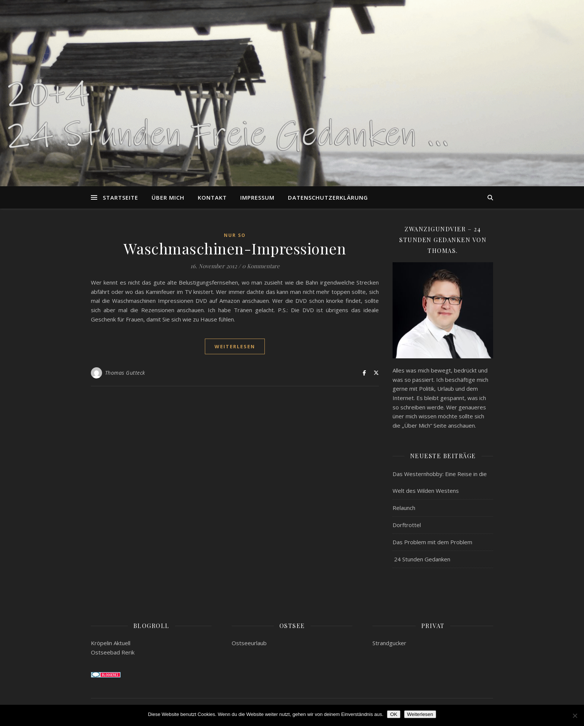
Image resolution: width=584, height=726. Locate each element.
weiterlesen (235, 346)
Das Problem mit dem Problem (432, 542)
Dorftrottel (407, 525)
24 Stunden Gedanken (421, 559)
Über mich (168, 197)
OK (393, 714)
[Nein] (574, 715)
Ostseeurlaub (249, 643)
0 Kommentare (261, 266)
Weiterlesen (420, 714)
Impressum (257, 197)
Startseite (120, 197)
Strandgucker (389, 643)
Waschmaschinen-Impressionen (235, 248)
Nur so (235, 235)
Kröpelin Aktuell (110, 643)
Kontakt (212, 197)
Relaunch (404, 507)
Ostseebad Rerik (112, 652)
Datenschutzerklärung (328, 197)
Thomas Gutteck (125, 372)
